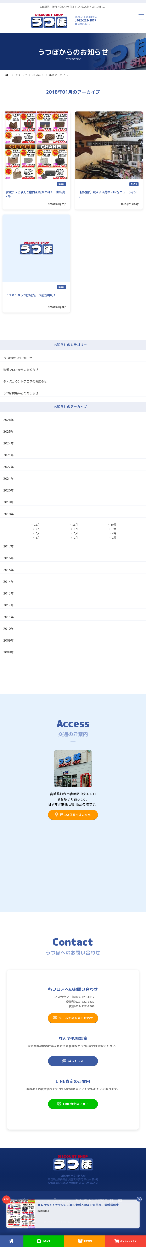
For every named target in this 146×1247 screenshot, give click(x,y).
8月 (76, 529)
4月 (114, 533)
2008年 (8, 652)
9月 (38, 529)
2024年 (8, 443)
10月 (113, 524)
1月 (114, 537)
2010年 (8, 629)
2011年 (8, 617)
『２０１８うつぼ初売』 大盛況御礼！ (31, 295)
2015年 (8, 570)
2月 (76, 537)
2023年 (8, 455)
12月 (37, 524)
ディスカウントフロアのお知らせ (25, 381)
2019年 (8, 502)
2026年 (8, 420)
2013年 (8, 593)
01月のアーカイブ (56, 75)
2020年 (8, 490)
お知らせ (21, 75)
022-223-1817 (86, 20)
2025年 (8, 431)
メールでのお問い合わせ (73, 1018)
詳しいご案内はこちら (73, 814)
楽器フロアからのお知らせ (20, 370)
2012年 (8, 605)
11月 (75, 524)
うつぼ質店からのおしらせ (20, 393)
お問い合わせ (84, 24)
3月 (38, 537)
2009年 (8, 640)
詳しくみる (73, 1061)
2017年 (8, 546)
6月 (38, 533)
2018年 (36, 75)
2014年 (8, 582)
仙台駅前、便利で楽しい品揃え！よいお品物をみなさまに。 (73, 6)
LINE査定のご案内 (73, 1104)
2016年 (8, 558)
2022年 (8, 467)
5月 (76, 533)
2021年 (8, 479)
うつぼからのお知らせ (17, 358)
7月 (114, 529)
